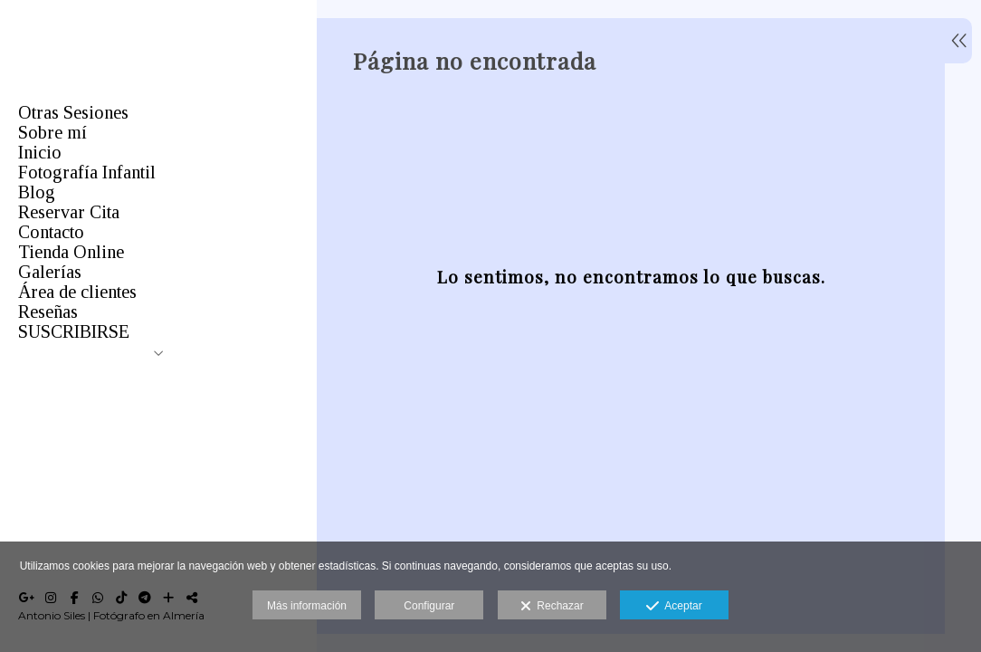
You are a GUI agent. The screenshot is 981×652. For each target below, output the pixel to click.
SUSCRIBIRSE (73, 331)
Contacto (51, 232)
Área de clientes (77, 292)
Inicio (40, 152)
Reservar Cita (68, 212)
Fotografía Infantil (87, 172)
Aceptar (673, 606)
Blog (36, 192)
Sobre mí (52, 132)
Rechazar (552, 606)
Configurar (429, 605)
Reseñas (48, 311)
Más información (307, 605)
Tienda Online (71, 252)
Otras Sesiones (73, 112)
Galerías (49, 272)
